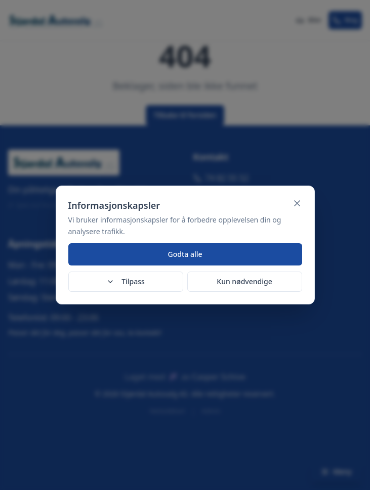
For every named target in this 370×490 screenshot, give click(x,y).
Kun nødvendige (244, 281)
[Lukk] (297, 203)
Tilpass (125, 281)
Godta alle (185, 254)
